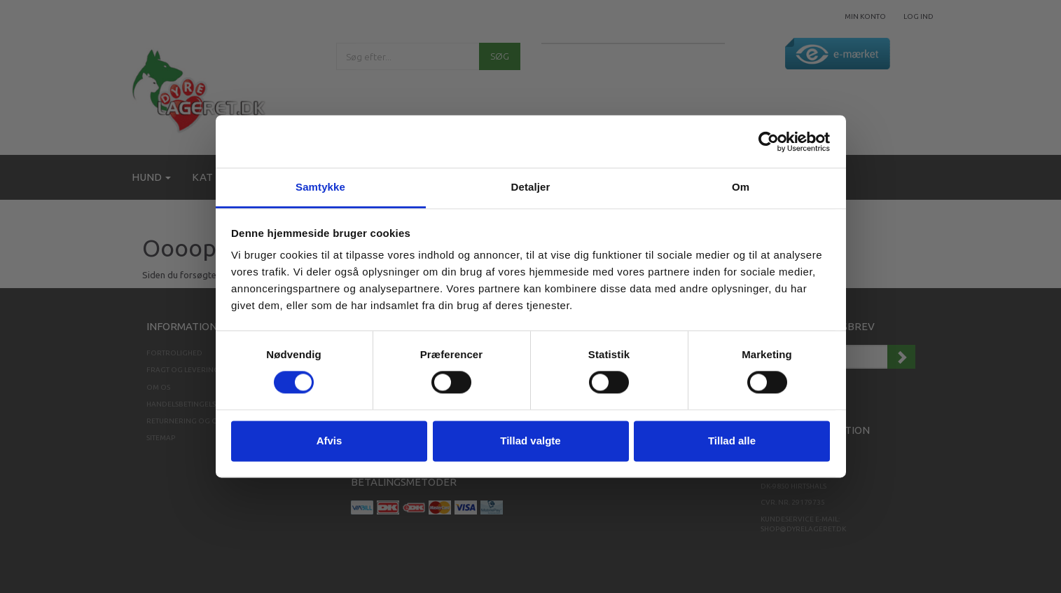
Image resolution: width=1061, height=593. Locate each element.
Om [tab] (740, 187)
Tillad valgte (530, 441)
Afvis (329, 441)
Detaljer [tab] (530, 187)
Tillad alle (732, 441)
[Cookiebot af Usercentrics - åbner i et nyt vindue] (768, 141)
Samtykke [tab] (320, 187)
